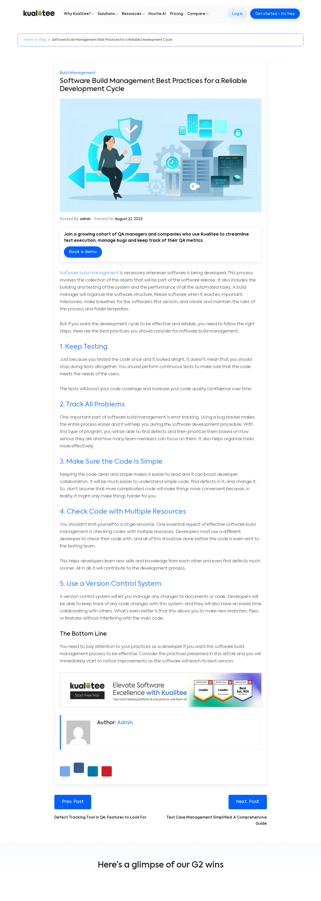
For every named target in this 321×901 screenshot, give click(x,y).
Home (28, 39)
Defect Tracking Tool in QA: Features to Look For (100, 818)
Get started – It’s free (274, 14)
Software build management (90, 273)
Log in (236, 14)
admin (85, 219)
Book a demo (83, 252)
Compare (196, 14)
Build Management (78, 73)
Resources (131, 14)
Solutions (106, 14)
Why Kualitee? (77, 14)
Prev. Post (73, 802)
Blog (42, 39)
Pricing (176, 14)
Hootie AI (157, 14)
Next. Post (247, 802)
